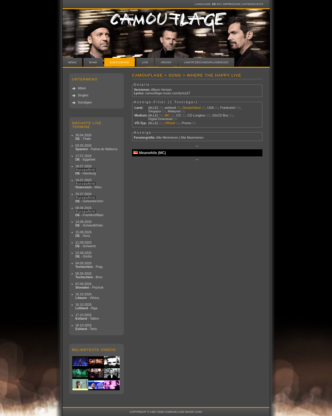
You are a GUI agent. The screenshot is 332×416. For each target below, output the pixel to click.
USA (210, 107)
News (72, 62)
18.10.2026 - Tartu (86, 327)
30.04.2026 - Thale (84, 136)
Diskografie (119, 62)
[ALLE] (153, 107)
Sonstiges (85, 102)
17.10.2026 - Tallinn (87, 316)
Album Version (161, 89)
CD (178, 115)
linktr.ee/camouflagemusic (206, 62)
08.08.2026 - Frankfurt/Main (90, 211)
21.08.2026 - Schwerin (86, 244)
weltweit (170, 107)
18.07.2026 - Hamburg (86, 169)
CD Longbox (196, 115)
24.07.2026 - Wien (89, 183)
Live (145, 62)
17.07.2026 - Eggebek (86, 157)
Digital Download (160, 119)
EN (219, 4)
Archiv (166, 62)
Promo (186, 123)
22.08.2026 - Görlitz (84, 254)
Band (93, 62)
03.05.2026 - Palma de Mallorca (97, 147)
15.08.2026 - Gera (84, 233)
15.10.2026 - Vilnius (87, 296)
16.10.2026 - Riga (86, 306)
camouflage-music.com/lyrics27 (167, 93)
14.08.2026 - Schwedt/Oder (89, 223)
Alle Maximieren (192, 137)
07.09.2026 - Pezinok (90, 285)
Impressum (231, 4)
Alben (82, 88)
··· (197, 146)
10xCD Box (220, 115)
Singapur (154, 111)
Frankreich (227, 107)
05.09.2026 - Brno (89, 275)
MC (167, 115)
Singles (83, 95)
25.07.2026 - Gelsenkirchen (89, 197)
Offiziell (170, 123)
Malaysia (174, 111)
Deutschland (192, 107)
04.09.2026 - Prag (89, 264)
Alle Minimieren (167, 137)
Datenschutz (253, 4)
